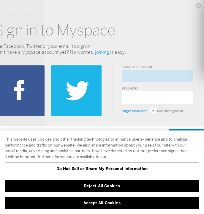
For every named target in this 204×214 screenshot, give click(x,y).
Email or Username (137, 66)
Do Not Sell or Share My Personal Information (102, 168)
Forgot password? (134, 111)
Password (130, 88)
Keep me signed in (166, 110)
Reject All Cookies (102, 185)
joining (102, 52)
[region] (102, 172)
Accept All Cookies (101, 202)
